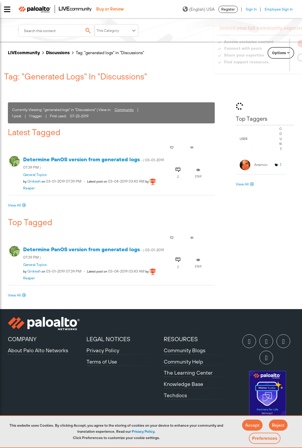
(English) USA (198, 9)
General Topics (35, 175)
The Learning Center (188, 373)
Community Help (183, 362)
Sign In (251, 9)
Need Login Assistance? (270, 67)
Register (228, 9)
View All (14, 205)
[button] (252, 425)
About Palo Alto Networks (38, 350)
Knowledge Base (183, 384)
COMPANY (22, 339)
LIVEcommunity (24, 52)
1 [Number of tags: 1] (280, 164)
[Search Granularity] (116, 30)
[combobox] (56, 30)
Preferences (264, 438)
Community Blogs (184, 350)
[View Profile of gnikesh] (34, 181)
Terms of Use (101, 362)
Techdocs (175, 395)
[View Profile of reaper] (29, 188)
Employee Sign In (279, 9)
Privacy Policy (143, 431)
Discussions (58, 52)
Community (124, 110)
